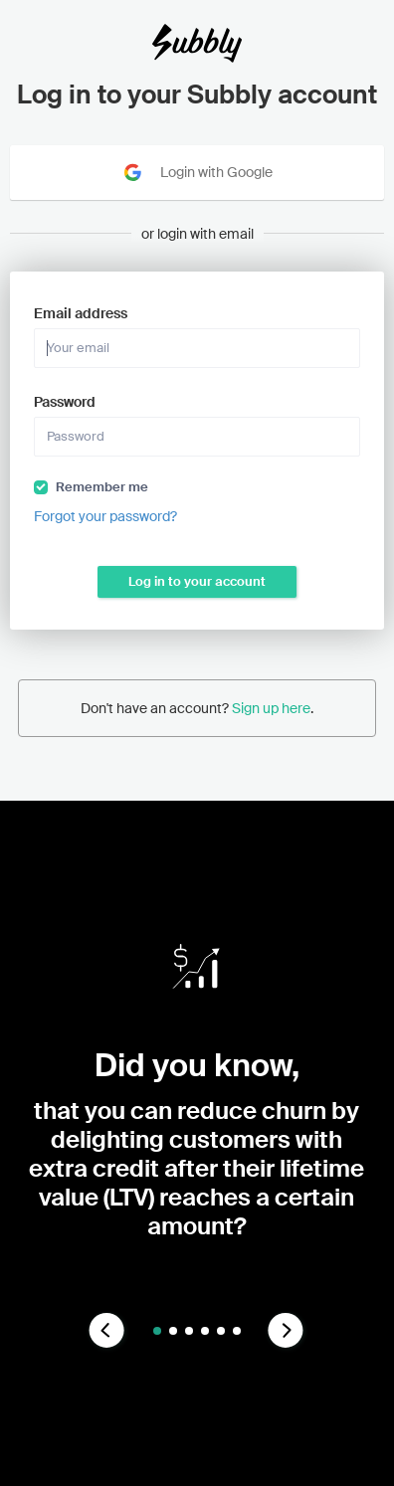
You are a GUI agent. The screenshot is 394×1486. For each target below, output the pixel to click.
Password (65, 402)
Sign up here (271, 708)
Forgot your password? (105, 516)
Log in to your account (197, 581)
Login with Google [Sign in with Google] (197, 172)
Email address (80, 313)
